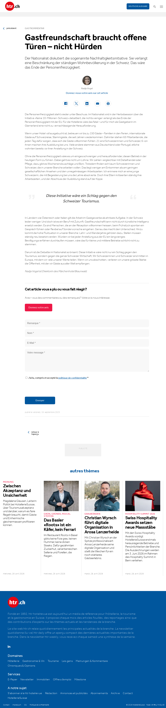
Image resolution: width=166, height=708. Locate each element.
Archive (115, 693)
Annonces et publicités (74, 693)
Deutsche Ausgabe (138, 6)
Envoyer (40, 400)
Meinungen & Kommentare (92, 661)
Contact (128, 693)
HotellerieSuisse (17, 698)
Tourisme (53, 661)
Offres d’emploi (62, 679)
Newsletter (27, 679)
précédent (11, 28)
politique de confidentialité (72, 378)
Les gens (67, 661)
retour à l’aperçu (35, 433)
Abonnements (99, 693)
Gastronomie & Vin (33, 661)
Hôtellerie (13, 661)
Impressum (16, 704)
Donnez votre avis (38, 308)
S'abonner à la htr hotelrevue (25, 693)
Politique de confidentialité (39, 704)
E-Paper (12, 679)
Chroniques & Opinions (21, 666)
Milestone (80, 679)
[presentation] (48, 388)
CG (25, 704)
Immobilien (43, 679)
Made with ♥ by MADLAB (155, 704)
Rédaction (51, 693)
